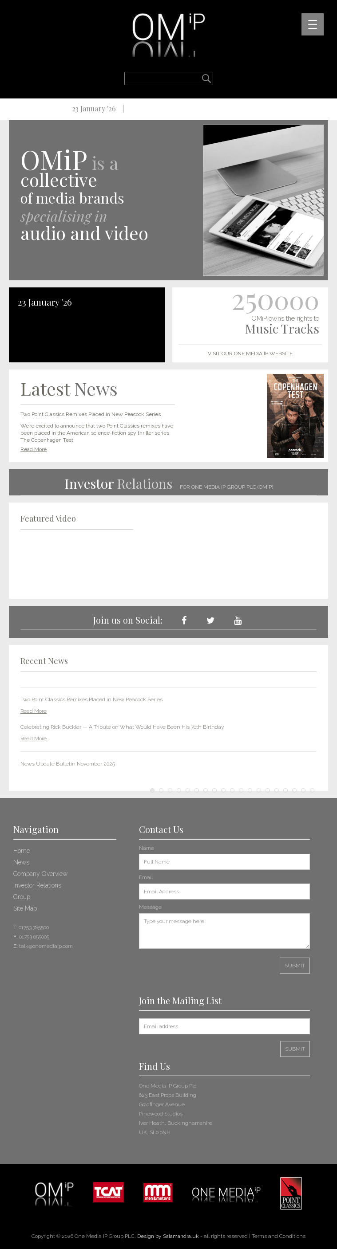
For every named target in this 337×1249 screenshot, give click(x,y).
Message (150, 907)
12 (250, 790)
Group (21, 896)
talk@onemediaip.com (46, 946)
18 (303, 790)
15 (276, 790)
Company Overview (40, 873)
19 (312, 790)
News (21, 862)
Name (146, 848)
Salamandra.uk (181, 1236)
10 (232, 790)
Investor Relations (37, 885)
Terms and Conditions (278, 1236)
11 (241, 790)
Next (305, 729)
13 (259, 790)
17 (294, 790)
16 (285, 790)
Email (146, 877)
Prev (32, 729)
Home (21, 850)
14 (268, 790)
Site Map (25, 908)
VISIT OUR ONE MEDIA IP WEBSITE (250, 353)
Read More (33, 449)
